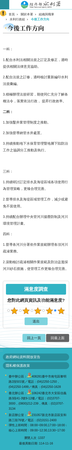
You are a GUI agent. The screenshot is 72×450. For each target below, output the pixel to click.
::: (1, 350)
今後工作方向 (40, 19)
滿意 (49, 310)
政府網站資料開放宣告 (23, 357)
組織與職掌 (46, 14)
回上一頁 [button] (34, 338)
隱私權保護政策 (18, 366)
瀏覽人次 (30, 437)
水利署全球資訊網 (40, 4)
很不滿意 (14, 310)
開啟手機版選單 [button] (4, 4)
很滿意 (61, 310)
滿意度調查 (36, 289)
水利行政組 (17, 19)
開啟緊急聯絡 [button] (3, 13)
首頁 (12, 14)
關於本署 (27, 14)
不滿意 (26, 310)
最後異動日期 (28, 443)
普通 (37, 310)
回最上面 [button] (58, 338)
